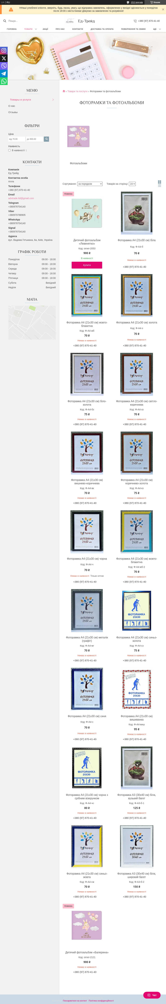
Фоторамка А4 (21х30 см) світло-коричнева (136, 403)
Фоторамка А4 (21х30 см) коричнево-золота (137, 482)
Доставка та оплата (102, 29)
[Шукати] (4, 21)
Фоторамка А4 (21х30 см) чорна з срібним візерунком (87, 796)
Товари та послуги (77, 91)
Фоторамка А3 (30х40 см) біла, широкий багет (136, 875)
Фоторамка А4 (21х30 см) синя (87, 716)
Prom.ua (99, 998)
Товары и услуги (20, 99)
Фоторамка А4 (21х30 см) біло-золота (87, 403)
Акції (45, 29)
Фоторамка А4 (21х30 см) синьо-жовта (87, 875)
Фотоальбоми (78, 163)
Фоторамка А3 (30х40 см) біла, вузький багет (136, 796)
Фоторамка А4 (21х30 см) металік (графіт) (87, 639)
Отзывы (13, 112)
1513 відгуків (137, 2)
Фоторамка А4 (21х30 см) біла (136, 240)
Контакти (77, 29)
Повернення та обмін (133, 29)
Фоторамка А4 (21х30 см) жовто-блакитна (87, 324)
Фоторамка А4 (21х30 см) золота (136, 322)
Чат (152, 995)
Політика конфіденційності (101, 1001)
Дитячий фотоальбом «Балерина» (87, 952)
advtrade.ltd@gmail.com (21, 198)
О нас (11, 105)
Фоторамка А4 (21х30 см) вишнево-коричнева (87, 482)
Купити (87, 265)
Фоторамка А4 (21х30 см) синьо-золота (136, 639)
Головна (12, 29)
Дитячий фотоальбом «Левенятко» (86, 242)
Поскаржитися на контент (75, 1001)
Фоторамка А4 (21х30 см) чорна (87, 558)
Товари (28, 29)
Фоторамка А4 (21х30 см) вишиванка (137, 718)
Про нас (60, 29)
